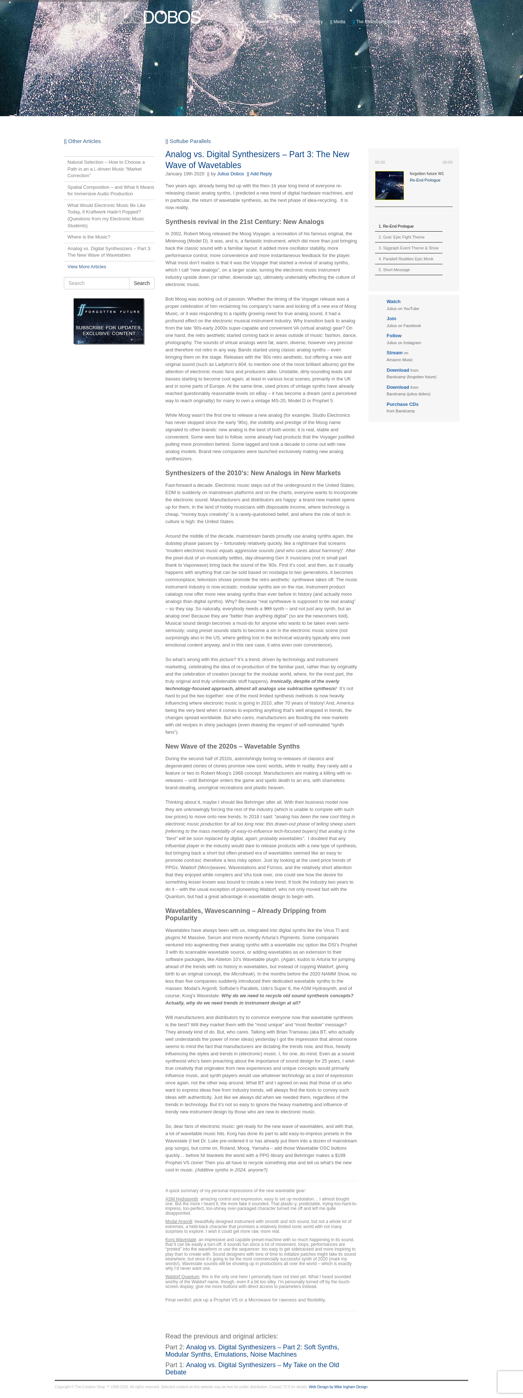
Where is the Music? (88, 237)
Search (142, 283)
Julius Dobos (230, 173)
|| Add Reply (259, 173)
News (261, 21)
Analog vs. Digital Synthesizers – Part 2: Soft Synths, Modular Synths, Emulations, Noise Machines (252, 1351)
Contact (417, 21)
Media (337, 21)
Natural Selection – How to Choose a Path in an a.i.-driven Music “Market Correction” (106, 168)
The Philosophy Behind (377, 21)
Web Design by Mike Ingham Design (338, 1387)
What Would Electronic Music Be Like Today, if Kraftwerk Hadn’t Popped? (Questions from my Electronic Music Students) (106, 215)
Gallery (314, 21)
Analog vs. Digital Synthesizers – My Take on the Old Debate (252, 1368)
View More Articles (86, 266)
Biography (286, 21)
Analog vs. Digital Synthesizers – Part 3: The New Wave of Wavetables (109, 252)
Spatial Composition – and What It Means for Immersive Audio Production (110, 190)
